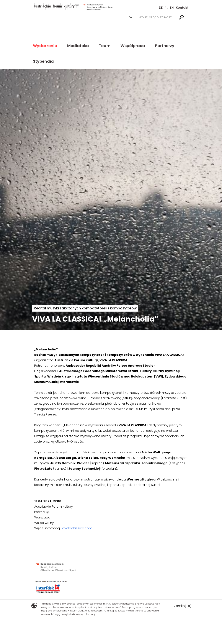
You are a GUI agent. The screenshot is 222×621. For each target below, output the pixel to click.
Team (105, 45)
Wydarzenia (45, 45)
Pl (166, 7)
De (161, 7)
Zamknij (180, 606)
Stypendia (43, 61)
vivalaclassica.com (77, 528)
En (172, 7)
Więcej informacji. (86, 614)
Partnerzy (164, 45)
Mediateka (78, 45)
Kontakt (182, 7)
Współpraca (133, 45)
